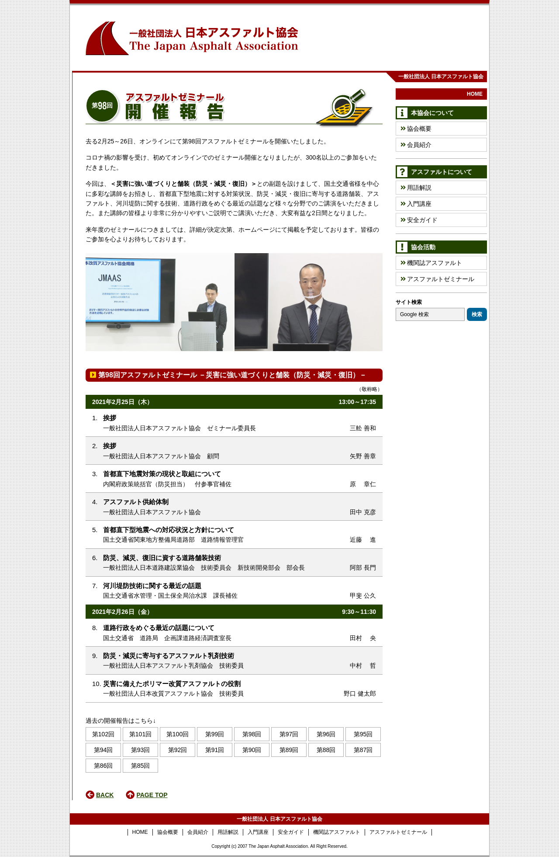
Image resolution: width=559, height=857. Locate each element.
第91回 (214, 749)
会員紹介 (415, 144)
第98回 (252, 734)
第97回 (289, 734)
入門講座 (415, 203)
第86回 (103, 765)
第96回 (326, 734)
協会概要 (415, 128)
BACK (105, 794)
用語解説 (415, 187)
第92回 (177, 749)
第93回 (140, 749)
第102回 (103, 734)
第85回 (140, 765)
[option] (309, 302)
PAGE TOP (151, 794)
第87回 (363, 749)
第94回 (103, 749)
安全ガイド (419, 219)
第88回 (326, 749)
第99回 (214, 734)
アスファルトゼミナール (437, 278)
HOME (475, 94)
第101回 (140, 734)
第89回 (289, 749)
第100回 (177, 734)
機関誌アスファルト (431, 262)
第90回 (252, 749)
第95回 (363, 734)
